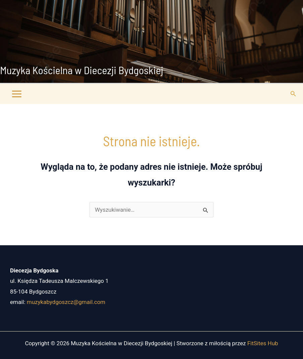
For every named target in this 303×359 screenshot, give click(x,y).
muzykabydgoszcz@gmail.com (66, 302)
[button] (293, 94)
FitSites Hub (262, 343)
